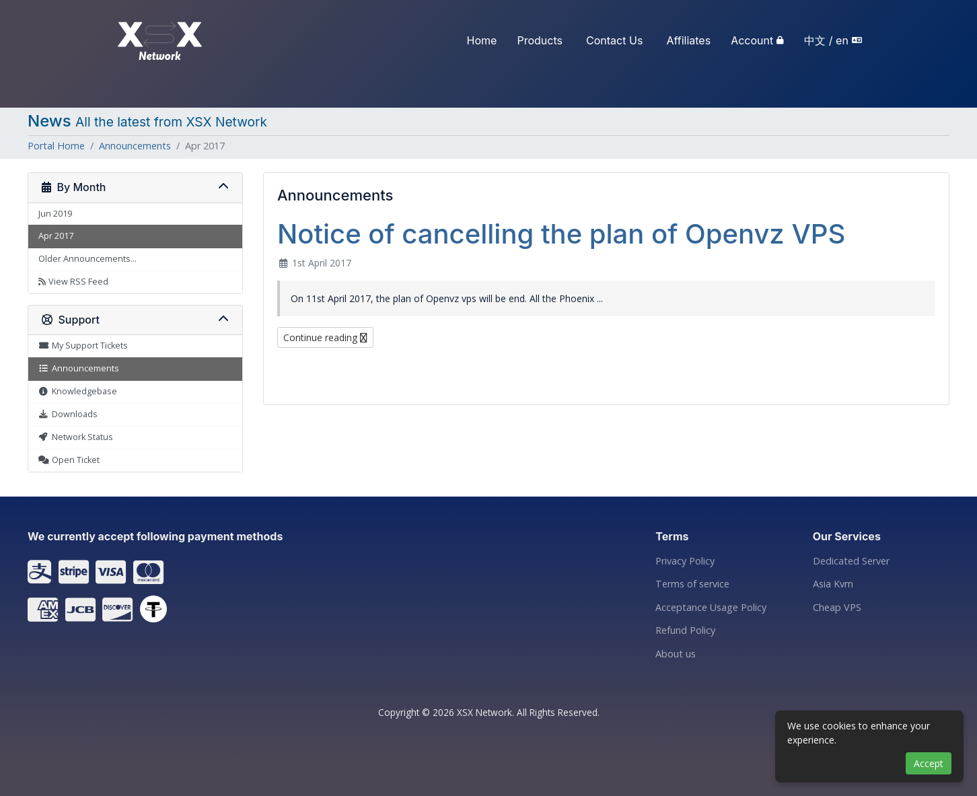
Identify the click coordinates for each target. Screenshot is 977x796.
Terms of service (692, 584)
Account (752, 40)
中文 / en (826, 40)
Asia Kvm (833, 584)
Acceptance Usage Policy (710, 607)
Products (540, 40)
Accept (928, 763)
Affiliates (689, 40)
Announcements (135, 145)
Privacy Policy (685, 561)
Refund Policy (685, 630)
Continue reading (325, 337)
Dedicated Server (851, 561)
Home (482, 40)
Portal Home (56, 145)
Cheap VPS (837, 607)
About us (675, 654)
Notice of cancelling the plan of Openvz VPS (561, 233)
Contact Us (614, 40)
